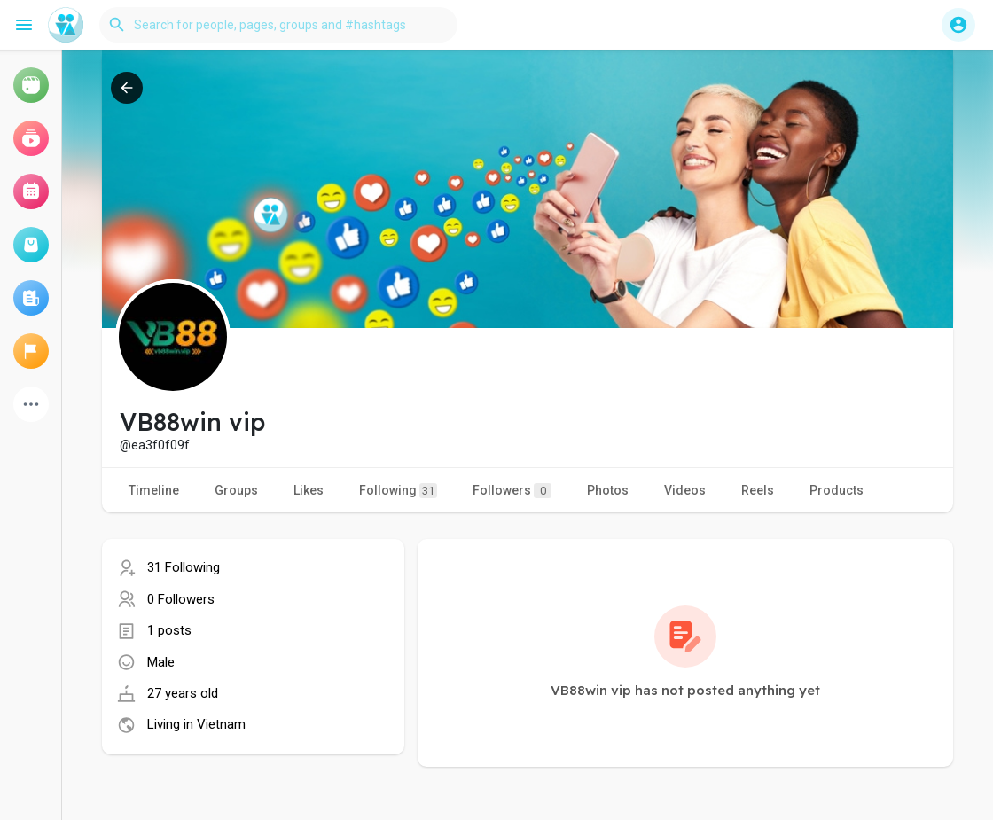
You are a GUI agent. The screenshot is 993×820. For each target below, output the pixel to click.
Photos (608, 490)
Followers (512, 490)
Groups (236, 490)
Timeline (154, 490)
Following (398, 490)
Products (836, 490)
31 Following (183, 567)
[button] (278, 25)
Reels (757, 490)
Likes (308, 490)
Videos (685, 490)
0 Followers (181, 599)
